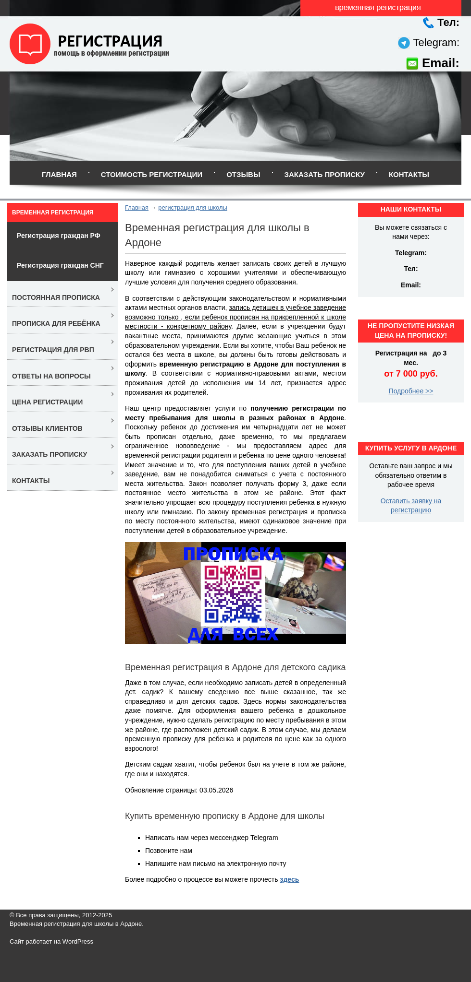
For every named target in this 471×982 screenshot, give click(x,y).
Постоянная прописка (56, 297)
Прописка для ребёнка (56, 323)
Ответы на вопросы (51, 376)
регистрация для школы (192, 207)
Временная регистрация (52, 212)
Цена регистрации (47, 402)
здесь (289, 879)
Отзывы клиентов (47, 428)
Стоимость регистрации (151, 174)
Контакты (409, 174)
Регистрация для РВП (53, 350)
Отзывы (243, 174)
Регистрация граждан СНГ (60, 265)
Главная (59, 174)
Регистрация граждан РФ (58, 235)
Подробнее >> (411, 391)
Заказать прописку (325, 174)
